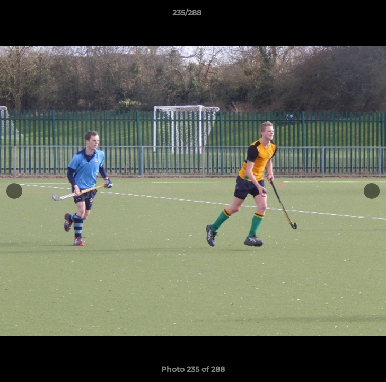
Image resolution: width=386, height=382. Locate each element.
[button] (347, 15)
